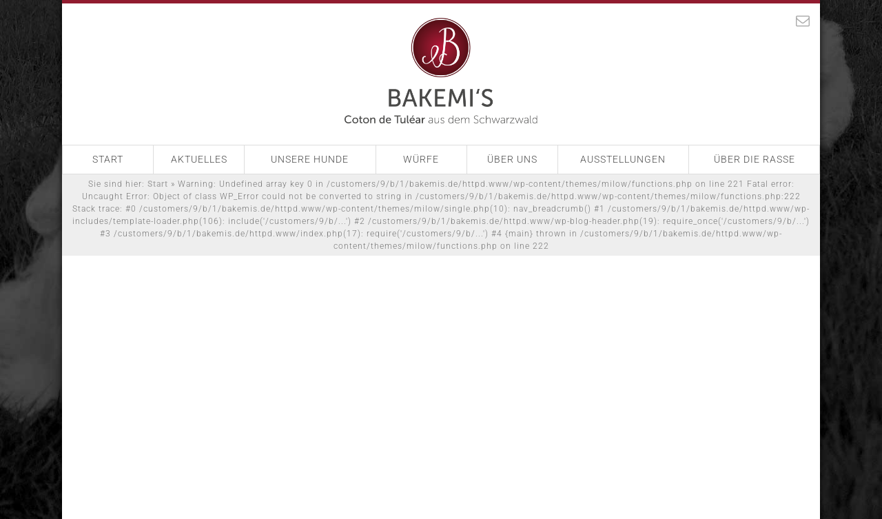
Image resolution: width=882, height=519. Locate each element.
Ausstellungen (623, 159)
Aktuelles (199, 159)
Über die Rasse (754, 159)
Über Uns (512, 159)
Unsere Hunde (310, 159)
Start (107, 159)
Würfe (421, 159)
